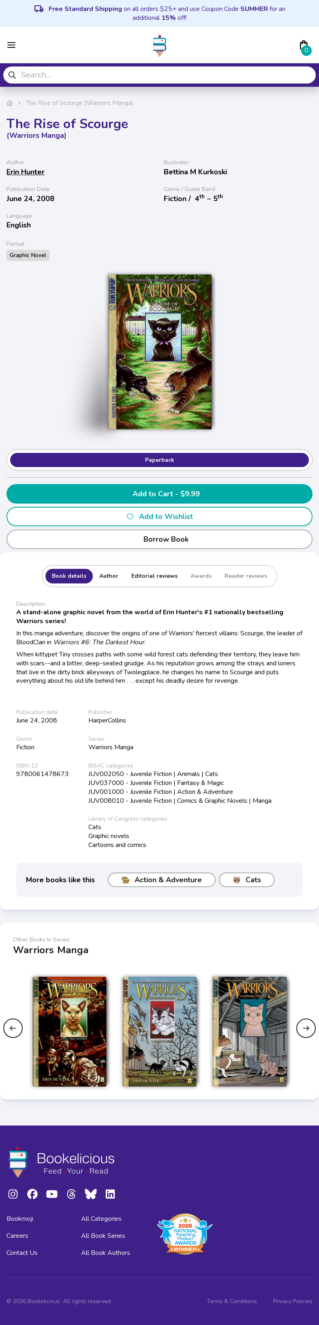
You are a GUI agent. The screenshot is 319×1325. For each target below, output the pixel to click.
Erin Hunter (25, 172)
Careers (17, 1235)
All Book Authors (105, 1252)
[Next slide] (306, 1028)
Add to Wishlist (159, 516)
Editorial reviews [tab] (154, 576)
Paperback (159, 460)
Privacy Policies (293, 1301)
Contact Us (22, 1252)
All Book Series (103, 1235)
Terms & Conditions (232, 1301)
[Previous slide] (13, 1028)
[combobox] (159, 75)
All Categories (101, 1218)
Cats (247, 880)
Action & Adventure (162, 880)
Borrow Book (159, 539)
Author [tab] (108, 576)
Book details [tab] (69, 576)
